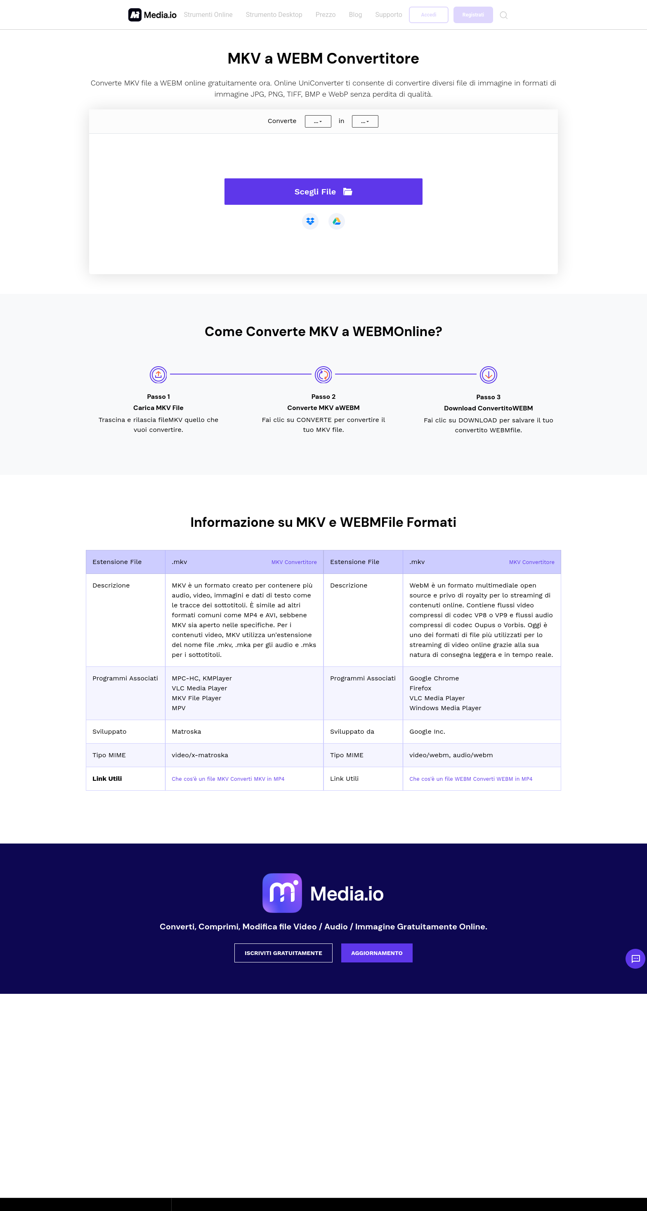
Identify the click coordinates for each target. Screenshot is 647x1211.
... (316, 121)
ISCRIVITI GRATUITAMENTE (283, 963)
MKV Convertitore (289, 562)
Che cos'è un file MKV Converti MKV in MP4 (241, 778)
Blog (357, 15)
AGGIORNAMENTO (377, 963)
